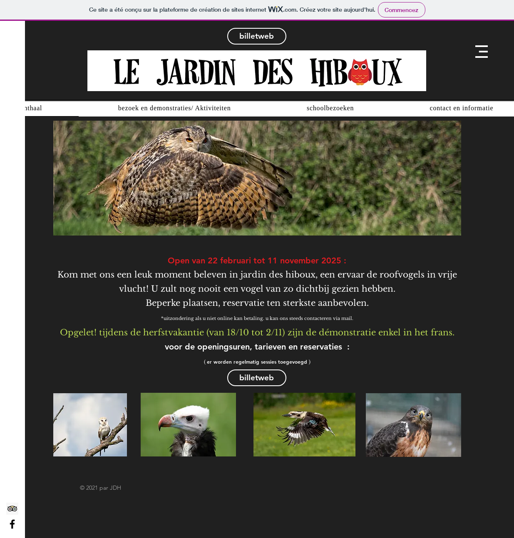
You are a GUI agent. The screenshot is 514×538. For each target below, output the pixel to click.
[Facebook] (12, 524)
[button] (481, 51)
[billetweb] (256, 36)
